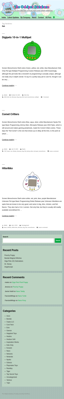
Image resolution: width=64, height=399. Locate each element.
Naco (8, 351)
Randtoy (9, 368)
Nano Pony (22, 300)
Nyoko (23, 149)
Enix (7, 327)
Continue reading (9, 85)
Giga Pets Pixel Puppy (20, 282)
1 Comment (46, 97)
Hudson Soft (10, 339)
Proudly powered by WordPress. (22, 393)
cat (10, 97)
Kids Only (26, 95)
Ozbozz (9, 362)
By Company (25, 17)
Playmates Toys (12, 365)
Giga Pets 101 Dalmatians (13, 261)
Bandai (8, 319)
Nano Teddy (20, 291)
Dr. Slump (7, 264)
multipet (37, 97)
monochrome (30, 97)
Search (5, 237)
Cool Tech (10, 325)
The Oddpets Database (8, 393)
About (34, 17)
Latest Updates (13, 17)
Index (4, 17)
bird (8, 97)
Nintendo (9, 357)
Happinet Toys (11, 333)
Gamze (9, 330)
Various (9, 380)
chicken (15, 151)
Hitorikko (7, 168)
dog (18, 97)
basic (8, 151)
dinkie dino (14, 227)
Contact (41, 17)
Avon (8, 316)
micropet (36, 151)
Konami (9, 348)
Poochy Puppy (9, 255)
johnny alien (30, 151)
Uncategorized (25, 225)
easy (20, 97)
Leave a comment (54, 151)
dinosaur (14, 97)
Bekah (5, 95)
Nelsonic (9, 354)
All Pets (48, 17)
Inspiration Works (12, 342)
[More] (54, 17)
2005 (5, 97)
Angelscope (8, 267)
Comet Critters (10, 114)
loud (25, 97)
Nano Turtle (22, 296)
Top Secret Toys (12, 374)
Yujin (8, 383)
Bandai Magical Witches (13, 258)
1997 (5, 151)
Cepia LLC (10, 322)
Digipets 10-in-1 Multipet (16, 37)
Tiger (8, 371)
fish (23, 97)
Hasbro (9, 336)
